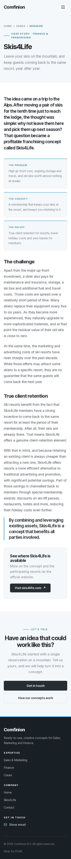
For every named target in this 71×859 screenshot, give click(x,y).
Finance (9, 767)
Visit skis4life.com (30, 588)
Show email (17, 824)
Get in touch (36, 686)
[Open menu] (63, 7)
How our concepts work (35, 698)
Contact (9, 807)
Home (8, 26)
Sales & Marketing (15, 760)
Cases (20, 26)
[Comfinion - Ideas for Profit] (14, 7)
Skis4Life (10, 800)
